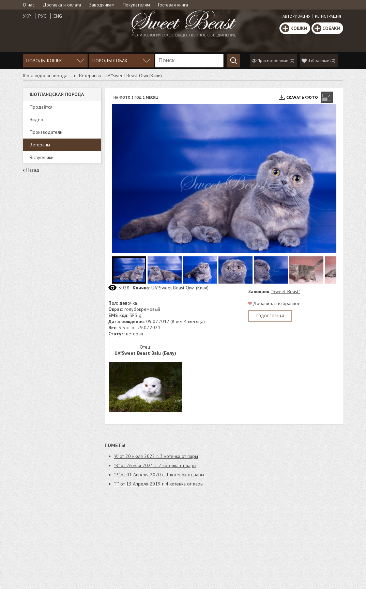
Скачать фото (302, 97)
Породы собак (109, 61)
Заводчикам (102, 5)
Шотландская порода (45, 76)
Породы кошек (44, 61)
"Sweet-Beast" (285, 291)
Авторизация (296, 16)
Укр (27, 16)
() (321, 60)
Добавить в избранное (277, 303)
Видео (36, 119)
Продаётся (41, 107)
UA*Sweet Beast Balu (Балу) (145, 353)
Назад (32, 170)
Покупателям (136, 5)
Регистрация (328, 16)
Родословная (270, 316)
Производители (46, 132)
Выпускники (42, 157)
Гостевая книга (173, 5)
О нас (28, 5)
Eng (58, 16)
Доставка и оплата (62, 5)
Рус (42, 16)
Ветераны (89, 76)
